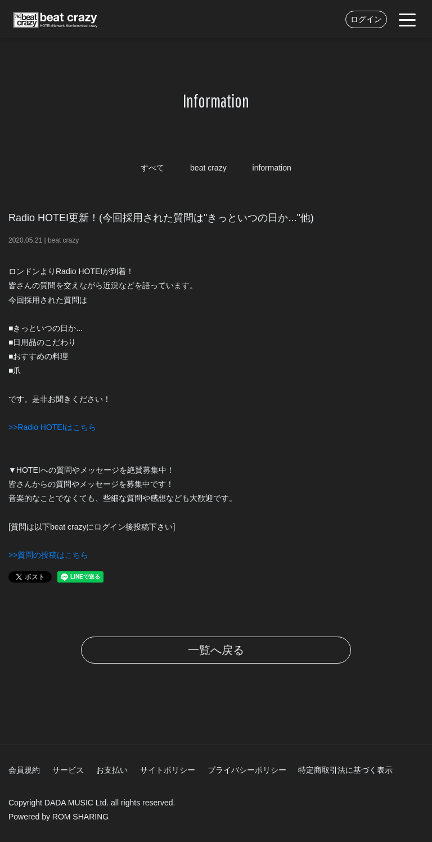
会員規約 (24, 769)
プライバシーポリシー (247, 769)
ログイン (366, 19)
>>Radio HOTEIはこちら (52, 427)
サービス (68, 769)
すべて (152, 167)
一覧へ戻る (216, 650)
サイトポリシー (167, 769)
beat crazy (208, 167)
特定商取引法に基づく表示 (345, 769)
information (272, 167)
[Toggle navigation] (407, 19)
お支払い (112, 769)
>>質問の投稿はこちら (48, 554)
